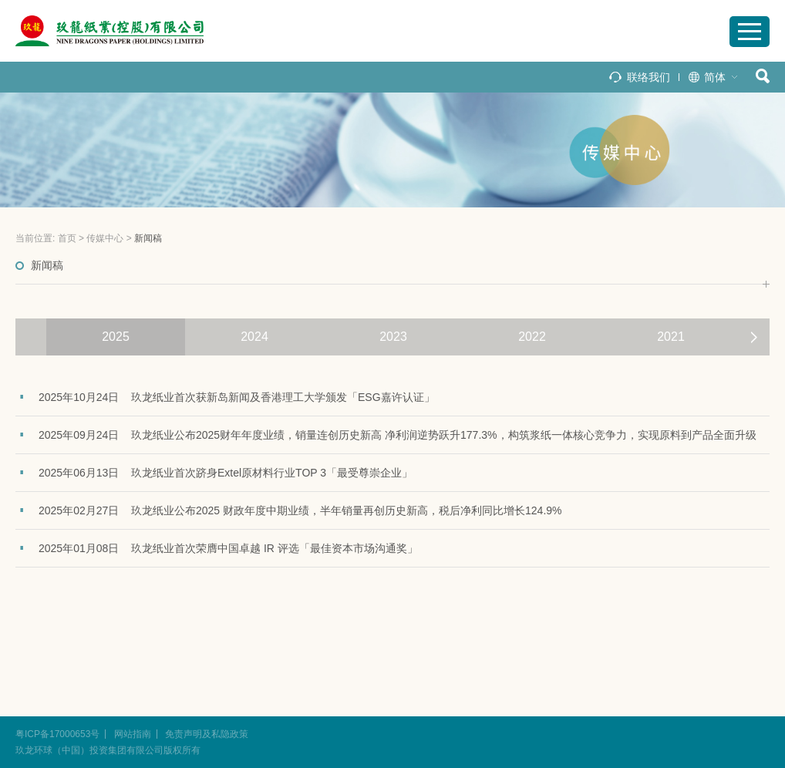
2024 (254, 336)
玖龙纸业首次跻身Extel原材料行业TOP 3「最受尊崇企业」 (272, 473)
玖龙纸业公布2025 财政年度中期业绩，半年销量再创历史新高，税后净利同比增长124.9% (346, 510)
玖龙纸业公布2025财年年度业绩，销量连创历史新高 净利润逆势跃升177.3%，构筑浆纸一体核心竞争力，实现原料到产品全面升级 (443, 435)
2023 (393, 336)
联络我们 (648, 77)
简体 (715, 77)
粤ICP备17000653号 (57, 734)
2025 (116, 336)
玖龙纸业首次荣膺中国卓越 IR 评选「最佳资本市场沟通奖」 (274, 548)
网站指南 (132, 734)
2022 (532, 336)
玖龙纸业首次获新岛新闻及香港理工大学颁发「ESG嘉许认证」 (283, 397)
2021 (671, 336)
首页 (67, 238)
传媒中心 (104, 238)
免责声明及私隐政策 (206, 734)
